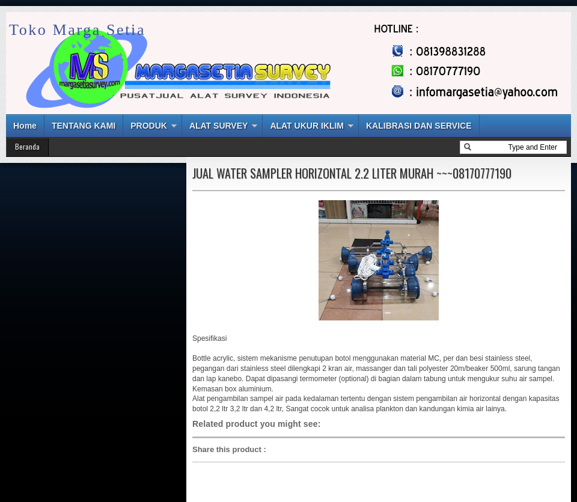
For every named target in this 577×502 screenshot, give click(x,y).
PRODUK (148, 125)
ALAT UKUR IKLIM (307, 125)
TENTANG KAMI (83, 125)
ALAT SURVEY (218, 125)
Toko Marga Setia (77, 29)
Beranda (27, 146)
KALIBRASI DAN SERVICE (419, 125)
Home (25, 125)
